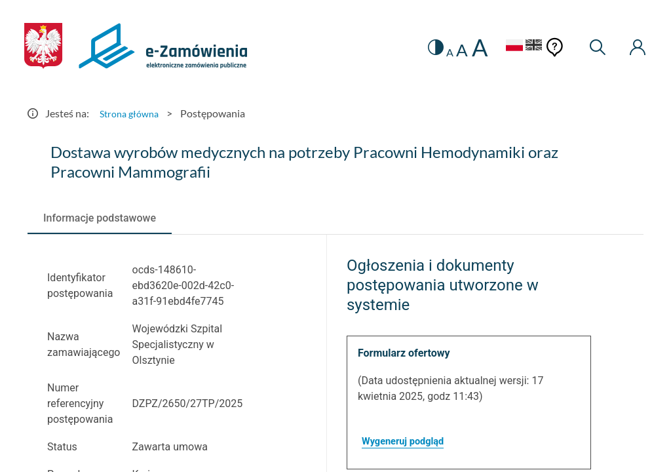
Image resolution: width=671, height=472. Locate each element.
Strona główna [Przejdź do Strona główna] (132, 113)
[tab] (100, 218)
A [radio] (434, 52)
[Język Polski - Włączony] (498, 47)
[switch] (418, 47)
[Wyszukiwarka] (592, 47)
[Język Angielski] (526, 47)
